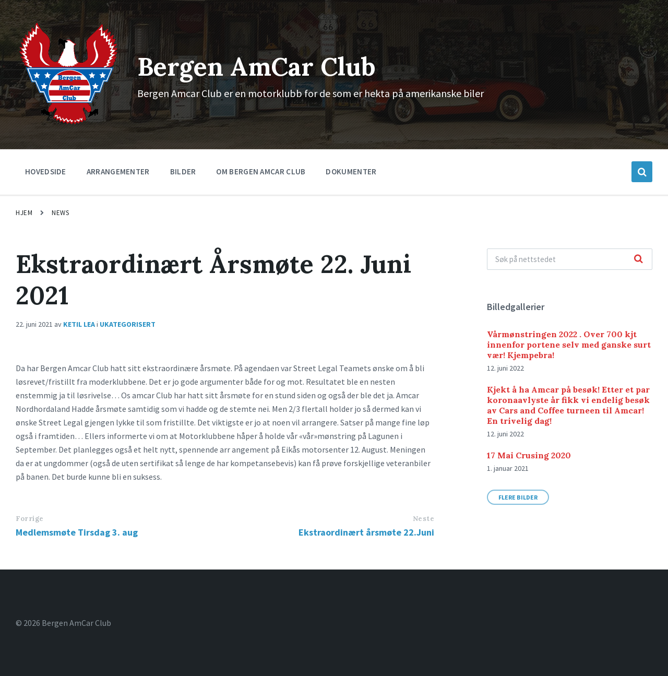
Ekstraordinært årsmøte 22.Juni (366, 532)
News (60, 212)
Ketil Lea (79, 324)
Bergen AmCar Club (256, 66)
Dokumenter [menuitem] (351, 171)
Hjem (24, 212)
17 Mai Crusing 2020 (529, 455)
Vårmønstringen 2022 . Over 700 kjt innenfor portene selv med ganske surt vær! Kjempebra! (569, 344)
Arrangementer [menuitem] (118, 171)
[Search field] (569, 259)
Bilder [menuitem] (183, 171)
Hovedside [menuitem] (45, 171)
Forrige (30, 518)
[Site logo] (69, 123)
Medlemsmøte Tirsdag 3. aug (77, 532)
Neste (424, 518)
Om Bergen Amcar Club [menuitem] (260, 171)
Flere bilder (518, 497)
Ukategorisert (128, 324)
